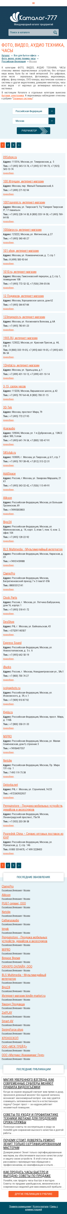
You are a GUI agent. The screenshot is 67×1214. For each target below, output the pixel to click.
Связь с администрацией (41, 1208)
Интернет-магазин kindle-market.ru (24, 996)
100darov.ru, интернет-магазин (22, 230)
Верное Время (11, 958)
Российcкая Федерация (14, 61)
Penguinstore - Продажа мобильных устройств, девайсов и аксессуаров (33, 807)
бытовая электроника (13, 95)
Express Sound (12, 643)
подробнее (8, 173)
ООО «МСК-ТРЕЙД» (14, 1046)
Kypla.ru (8, 712)
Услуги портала (40, 1206)
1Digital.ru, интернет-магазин (21, 365)
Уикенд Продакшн (13, 1004)
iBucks (7, 667)
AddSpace (9, 473)
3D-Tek (7, 407)
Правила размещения (20, 1206)
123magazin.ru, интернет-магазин (24, 317)
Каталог (6, 55)
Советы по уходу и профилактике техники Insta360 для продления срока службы (30, 1118)
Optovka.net (10, 785)
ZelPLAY (7, 1012)
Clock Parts (10, 597)
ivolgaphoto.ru (11, 688)
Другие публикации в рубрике (33, 1193)
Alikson (7, 498)
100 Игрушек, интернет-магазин (23, 181)
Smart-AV (7, 1021)
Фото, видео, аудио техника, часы (19, 58)
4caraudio (9, 428)
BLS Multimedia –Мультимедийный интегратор (33, 549)
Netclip (7, 760)
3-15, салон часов (14, 386)
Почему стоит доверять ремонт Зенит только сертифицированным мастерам (32, 1144)
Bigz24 (7, 522)
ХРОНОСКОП (10, 1038)
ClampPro (9, 573)
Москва (33, 61)
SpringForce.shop (12, 1029)
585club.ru (9, 452)
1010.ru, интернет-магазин (19, 272)
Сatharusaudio (10, 920)
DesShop (8, 622)
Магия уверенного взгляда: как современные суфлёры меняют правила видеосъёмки (28, 1083)
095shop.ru (10, 157)
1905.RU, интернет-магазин (20, 338)
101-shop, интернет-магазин (21, 251)
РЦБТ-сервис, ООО (14, 903)
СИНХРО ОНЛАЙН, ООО (17, 966)
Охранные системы (22, 98)
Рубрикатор (29, 130)
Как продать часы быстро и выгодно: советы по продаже (27, 1174)
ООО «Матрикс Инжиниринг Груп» (23, 1055)
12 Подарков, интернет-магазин (23, 296)
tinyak (5, 929)
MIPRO (7, 736)
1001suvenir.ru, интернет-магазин (24, 202)
